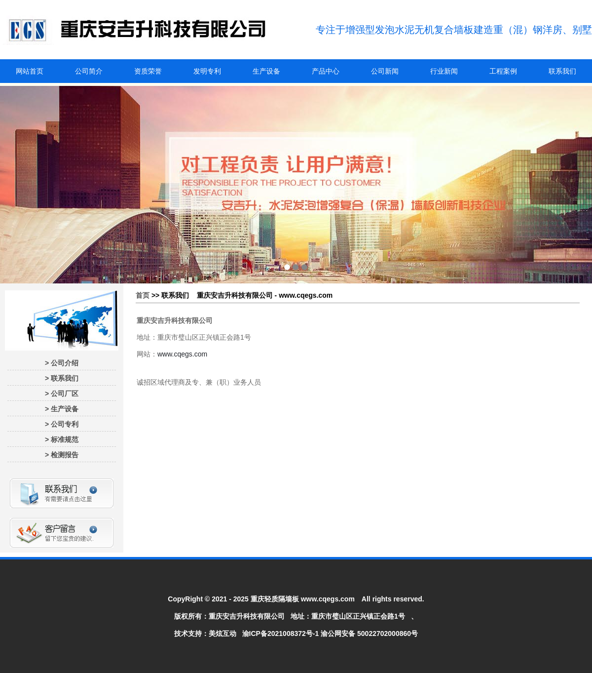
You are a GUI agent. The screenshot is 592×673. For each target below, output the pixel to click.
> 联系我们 (61, 378)
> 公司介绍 (61, 363)
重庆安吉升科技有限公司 (247, 616)
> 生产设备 (61, 409)
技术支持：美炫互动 (205, 633)
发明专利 (207, 71)
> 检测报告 (61, 455)
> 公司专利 (61, 424)
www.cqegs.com (182, 354)
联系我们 (562, 71)
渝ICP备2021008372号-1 (280, 633)
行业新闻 (444, 71)
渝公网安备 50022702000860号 (369, 633)
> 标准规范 (61, 439)
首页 (142, 295)
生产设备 (266, 71)
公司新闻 (385, 71)
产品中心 (325, 71)
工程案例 (503, 71)
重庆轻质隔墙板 (275, 599)
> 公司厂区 (61, 393)
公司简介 (89, 71)
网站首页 (29, 71)
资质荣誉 (148, 71)
